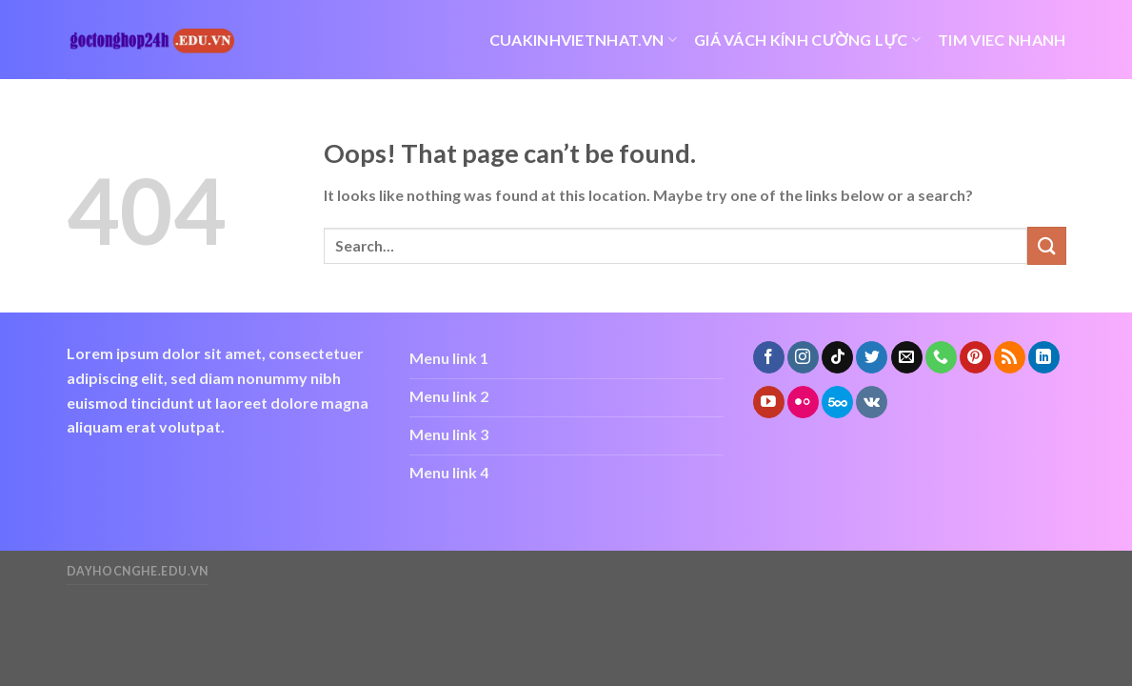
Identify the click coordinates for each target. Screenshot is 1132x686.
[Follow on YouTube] (768, 402)
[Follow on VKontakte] (871, 402)
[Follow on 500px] (837, 402)
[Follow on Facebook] (768, 357)
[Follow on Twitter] (871, 357)
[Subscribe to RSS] (1009, 357)
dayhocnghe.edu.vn (138, 571)
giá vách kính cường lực (807, 40)
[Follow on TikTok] (837, 357)
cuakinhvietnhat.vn (583, 40)
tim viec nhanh (1001, 39)
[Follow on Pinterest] (975, 357)
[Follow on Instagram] (803, 357)
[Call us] (941, 357)
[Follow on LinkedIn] (1044, 357)
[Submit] (1046, 245)
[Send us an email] (907, 357)
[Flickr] (803, 402)
